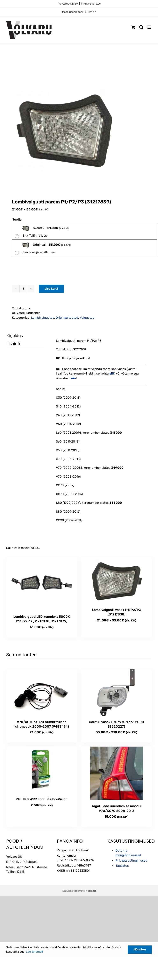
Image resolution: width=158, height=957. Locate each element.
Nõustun (140, 949)
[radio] (84, 231)
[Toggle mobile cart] (133, 27)
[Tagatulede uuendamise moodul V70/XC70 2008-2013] (116, 773)
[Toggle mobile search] (141, 27)
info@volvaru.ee (91, 3)
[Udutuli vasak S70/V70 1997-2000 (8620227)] (116, 692)
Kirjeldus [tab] (14, 335)
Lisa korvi (51, 288)
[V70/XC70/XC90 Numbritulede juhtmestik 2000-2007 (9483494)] (41, 692)
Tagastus (122, 866)
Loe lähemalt (34, 951)
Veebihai (91, 890)
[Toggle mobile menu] (150, 27)
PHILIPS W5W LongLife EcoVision (41, 799)
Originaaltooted (67, 317)
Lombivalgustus (42, 317)
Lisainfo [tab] (13, 343)
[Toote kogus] (23, 288)
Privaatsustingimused (131, 860)
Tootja (17, 219)
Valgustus (87, 317)
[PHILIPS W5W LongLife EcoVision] (41, 770)
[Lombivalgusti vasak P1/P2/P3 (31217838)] (116, 580)
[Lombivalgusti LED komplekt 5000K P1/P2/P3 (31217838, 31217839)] (41, 583)
